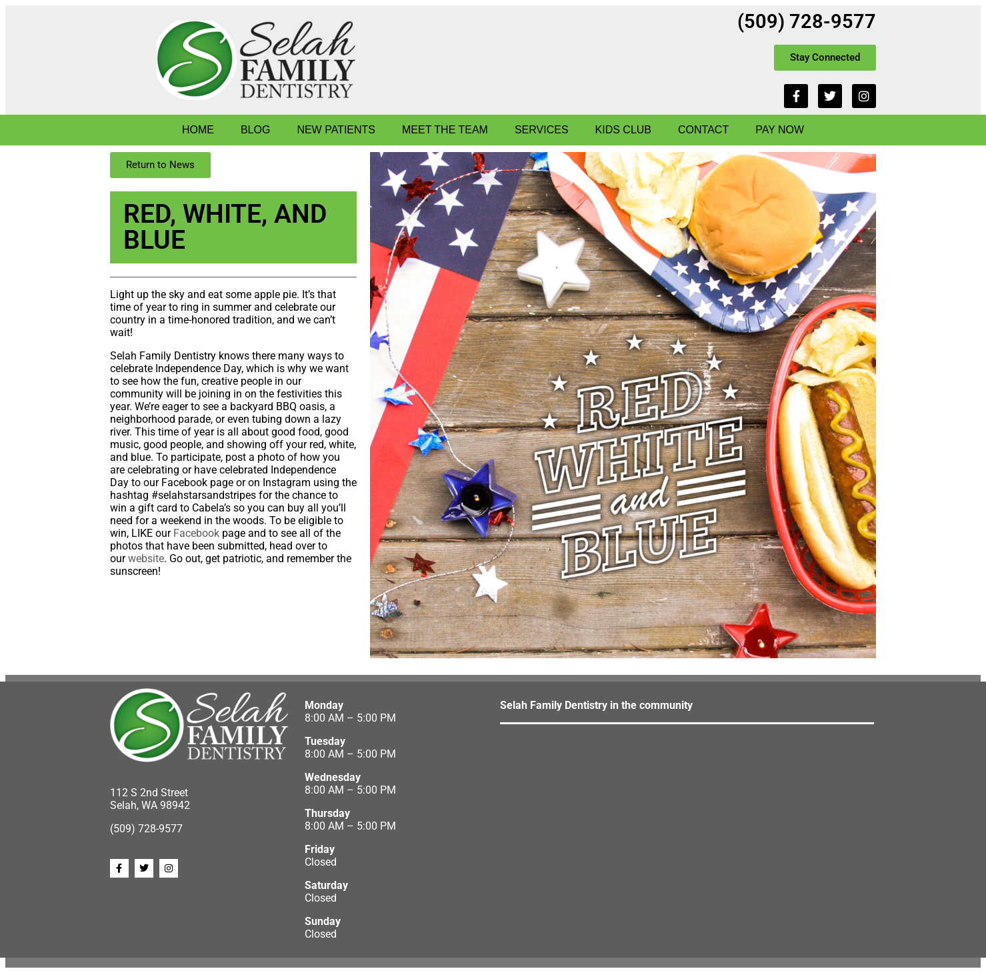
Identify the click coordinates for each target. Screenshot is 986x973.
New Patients (336, 129)
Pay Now (779, 129)
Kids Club (623, 129)
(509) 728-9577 (806, 21)
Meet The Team (445, 129)
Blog (255, 129)
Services (542, 129)
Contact (703, 129)
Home (198, 129)
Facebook (196, 533)
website (146, 558)
